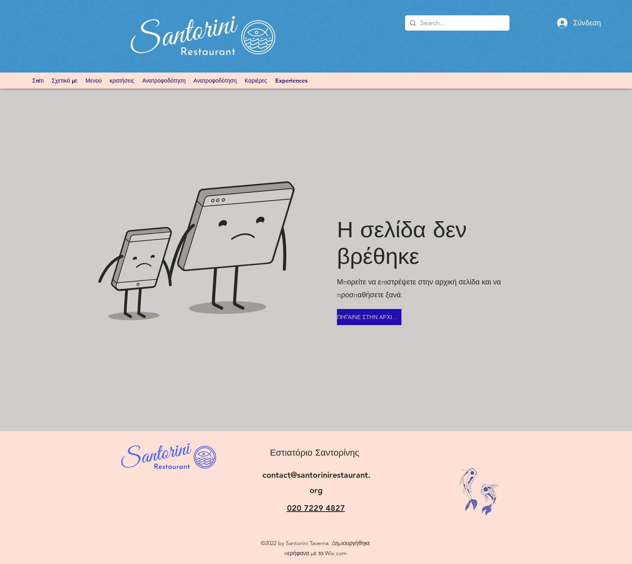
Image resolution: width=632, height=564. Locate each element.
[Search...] (456, 23)
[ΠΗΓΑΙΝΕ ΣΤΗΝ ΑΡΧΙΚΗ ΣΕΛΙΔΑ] (369, 317)
